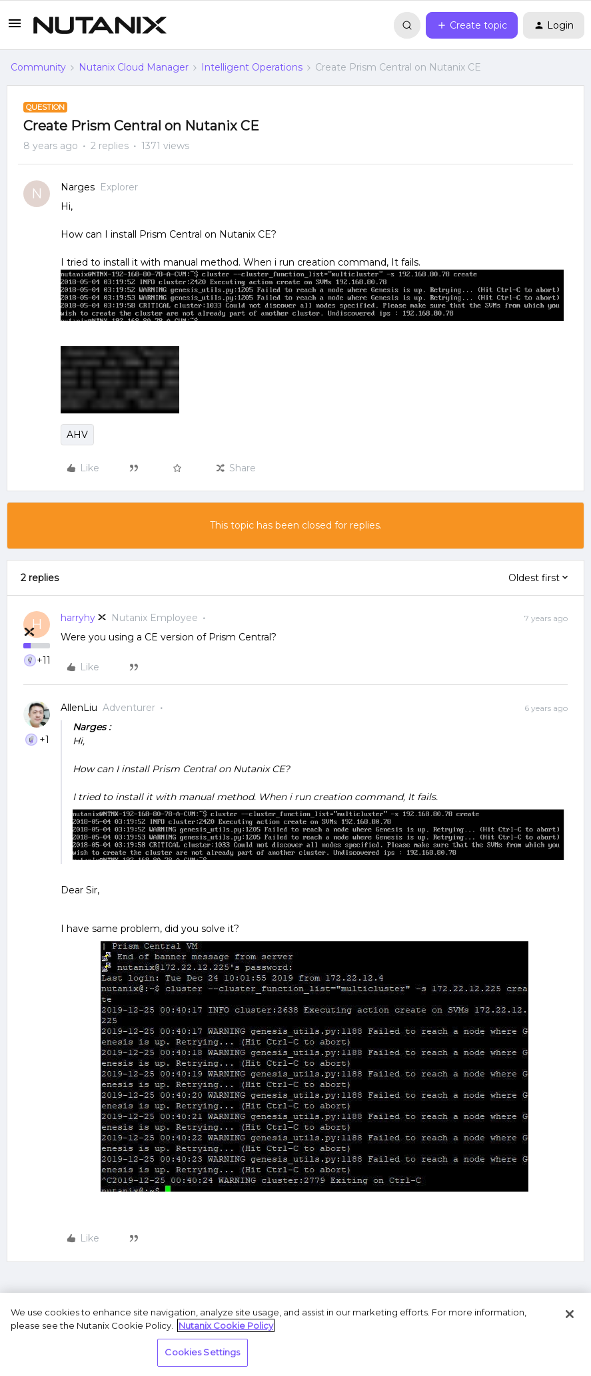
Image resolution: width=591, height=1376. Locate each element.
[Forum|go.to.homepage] (100, 25)
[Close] (569, 1314)
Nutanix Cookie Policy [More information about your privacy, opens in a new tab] (226, 1325)
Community (38, 67)
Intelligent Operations (251, 67)
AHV (77, 435)
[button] (15, 28)
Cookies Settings (202, 1352)
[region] (295, 1334)
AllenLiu (79, 708)
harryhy (78, 618)
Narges (78, 187)
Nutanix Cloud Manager (134, 67)
